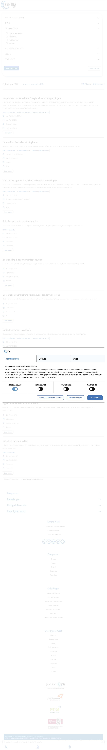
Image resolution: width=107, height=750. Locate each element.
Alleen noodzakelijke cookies (50, 397)
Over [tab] (75, 359)
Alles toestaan (95, 397)
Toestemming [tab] (11, 359)
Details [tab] (42, 359)
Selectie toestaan (75, 397)
